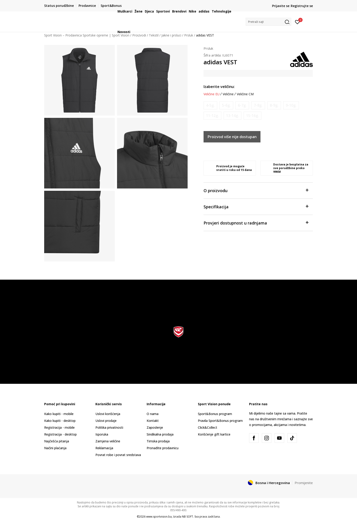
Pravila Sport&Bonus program (220, 420)
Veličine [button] (228, 94)
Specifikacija (256, 206)
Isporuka (101, 434)
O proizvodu (256, 190)
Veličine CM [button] (245, 94)
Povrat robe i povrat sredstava (118, 455)
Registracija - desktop (60, 434)
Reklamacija (104, 448)
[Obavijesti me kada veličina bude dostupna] (210, 105)
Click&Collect (207, 427)
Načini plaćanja (55, 448)
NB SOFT (187, 516)
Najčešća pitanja (56, 441)
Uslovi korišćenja (107, 414)
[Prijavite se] (297, 21)
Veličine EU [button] (211, 94)
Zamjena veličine (107, 441)
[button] (268, 22)
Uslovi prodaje (106, 420)
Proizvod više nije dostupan (232, 136)
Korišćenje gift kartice (214, 434)
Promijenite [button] (304, 482)
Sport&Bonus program (215, 414)
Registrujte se (302, 6)
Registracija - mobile (59, 427)
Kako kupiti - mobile (59, 414)
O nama (152, 414)
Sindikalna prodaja (160, 434)
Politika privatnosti (109, 427)
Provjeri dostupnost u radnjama (256, 222)
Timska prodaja (158, 441)
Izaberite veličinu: (219, 87)
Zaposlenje (155, 427)
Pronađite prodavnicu (162, 448)
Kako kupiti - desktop (60, 420)
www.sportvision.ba (159, 516)
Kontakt (153, 420)
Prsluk (208, 48)
